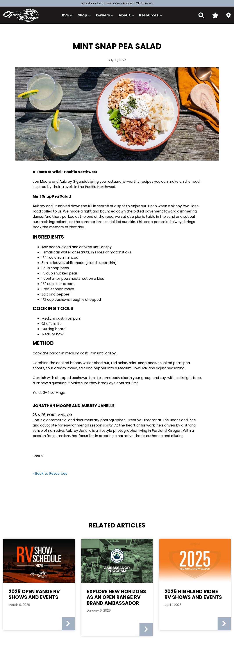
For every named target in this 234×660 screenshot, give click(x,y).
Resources (148, 15)
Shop (82, 15)
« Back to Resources (50, 473)
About (124, 15)
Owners (103, 15)
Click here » (144, 3)
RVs (65, 15)
